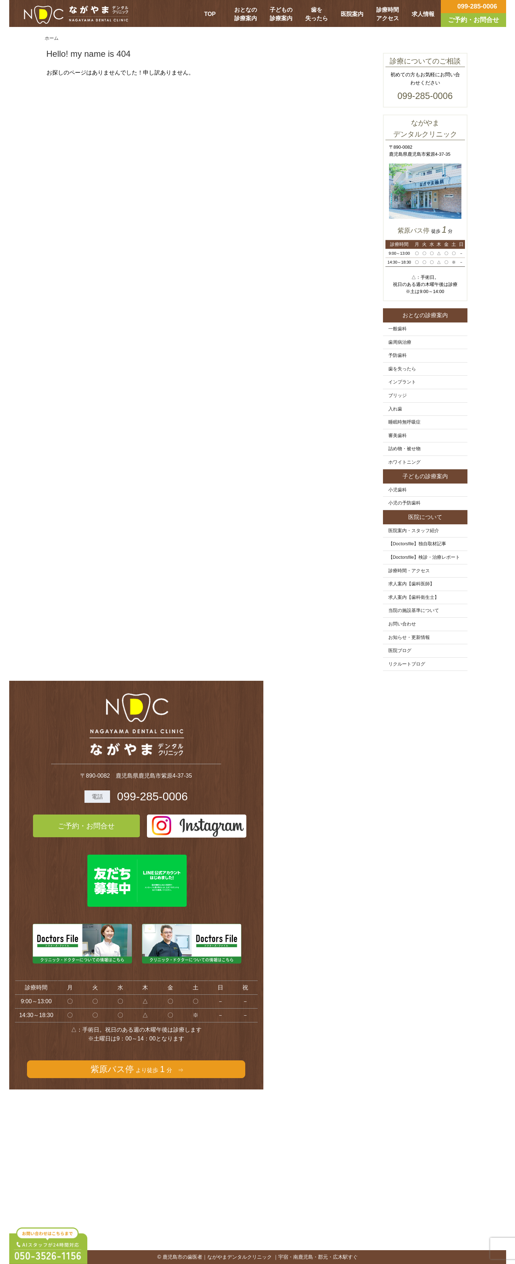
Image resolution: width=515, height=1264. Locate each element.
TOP (210, 14)
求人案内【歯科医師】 (411, 583)
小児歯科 (397, 489)
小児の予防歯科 (404, 503)
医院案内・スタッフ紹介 (413, 530)
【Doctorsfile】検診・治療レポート (424, 557)
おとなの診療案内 (245, 14)
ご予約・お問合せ (86, 826)
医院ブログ (399, 650)
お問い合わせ (402, 624)
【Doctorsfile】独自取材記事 (417, 543)
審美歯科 (397, 435)
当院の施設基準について (413, 610)
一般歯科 (397, 328)
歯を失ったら (316, 14)
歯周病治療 (399, 342)
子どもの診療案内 (281, 14)
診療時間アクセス (387, 14)
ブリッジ (397, 395)
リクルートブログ (406, 664)
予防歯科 (397, 355)
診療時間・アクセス (409, 570)
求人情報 (423, 14)
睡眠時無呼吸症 (404, 422)
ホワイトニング (404, 462)
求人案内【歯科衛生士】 (413, 597)
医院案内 (352, 14)
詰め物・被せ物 (404, 448)
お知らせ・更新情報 (409, 637)
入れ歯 (395, 409)
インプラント (402, 382)
